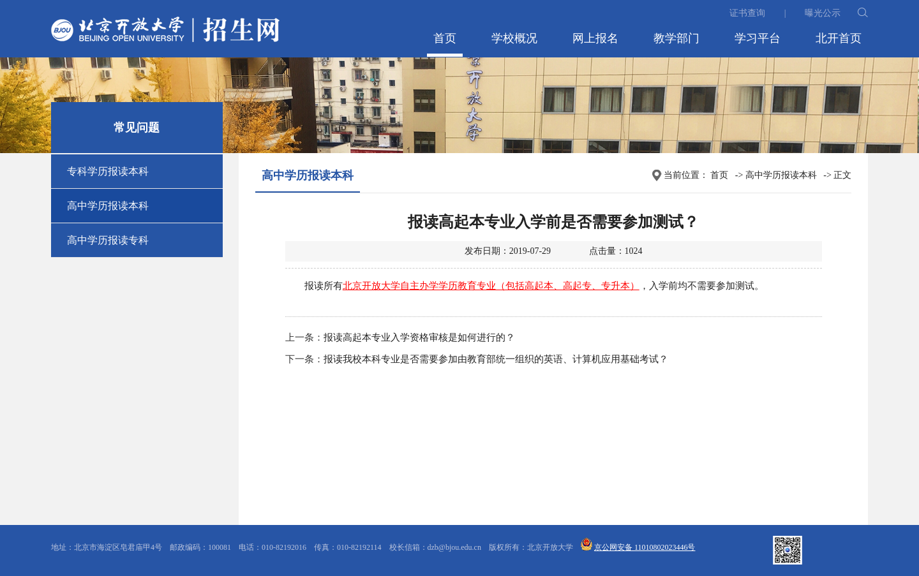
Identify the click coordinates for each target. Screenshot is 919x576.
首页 (444, 38)
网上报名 (595, 38)
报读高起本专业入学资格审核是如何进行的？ (419, 337)
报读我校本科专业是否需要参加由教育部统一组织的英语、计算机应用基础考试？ (496, 359)
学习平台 (758, 38)
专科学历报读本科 (108, 171)
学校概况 (514, 38)
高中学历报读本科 (108, 205)
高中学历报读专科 (108, 240)
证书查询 (747, 13)
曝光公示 (823, 13)
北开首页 (839, 38)
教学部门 (676, 38)
